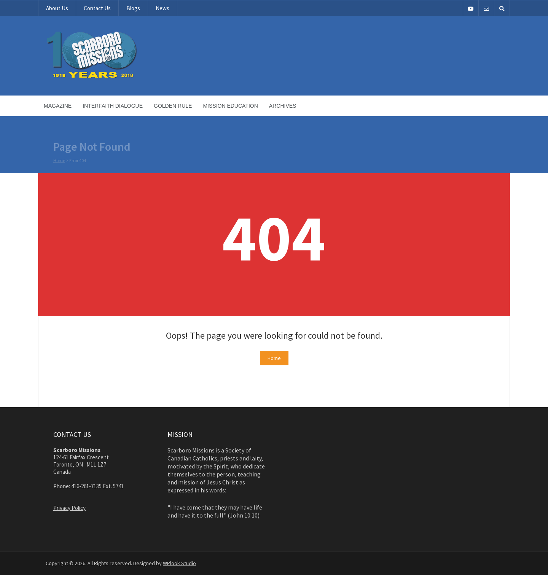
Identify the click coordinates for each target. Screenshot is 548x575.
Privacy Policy (69, 507)
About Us (57, 8)
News (162, 8)
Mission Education (230, 106)
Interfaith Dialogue (113, 106)
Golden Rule (173, 106)
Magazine (58, 106)
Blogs (133, 8)
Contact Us (97, 8)
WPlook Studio (179, 563)
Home (59, 161)
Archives (282, 106)
